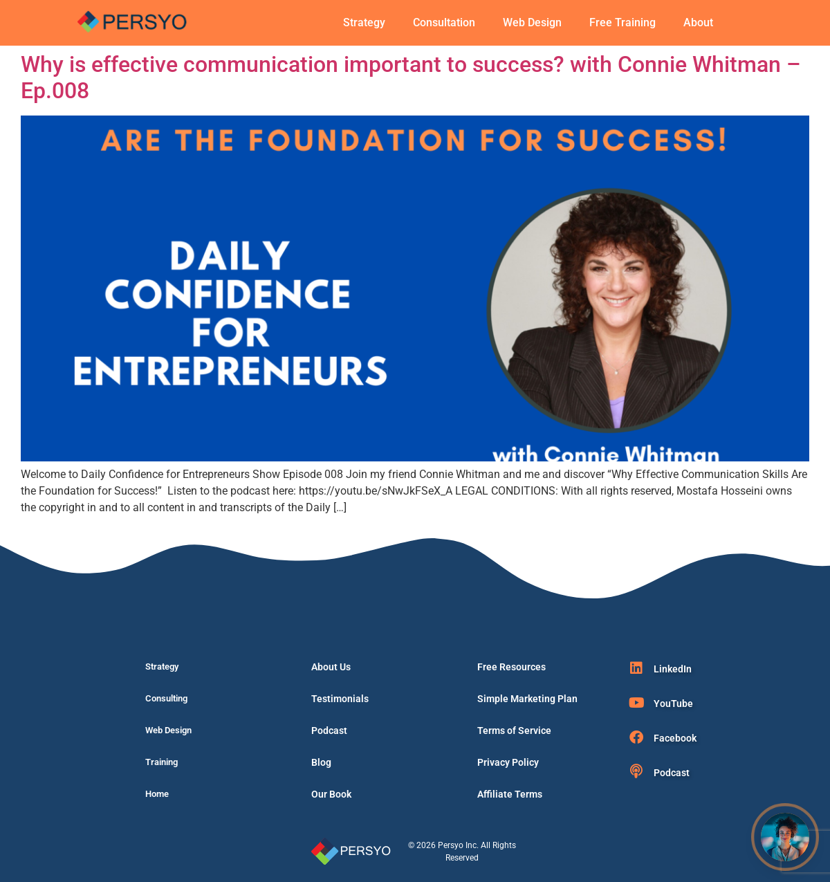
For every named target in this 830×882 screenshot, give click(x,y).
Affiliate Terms (509, 794)
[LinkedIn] (636, 668)
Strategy (364, 22)
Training (161, 762)
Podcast (329, 730)
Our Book (331, 794)
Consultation (444, 22)
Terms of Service (514, 730)
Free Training (622, 22)
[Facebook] (636, 737)
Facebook (675, 738)
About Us (331, 666)
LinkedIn (673, 668)
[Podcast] (636, 771)
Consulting (166, 698)
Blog (321, 762)
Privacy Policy (508, 762)
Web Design (532, 22)
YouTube (673, 703)
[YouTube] (636, 703)
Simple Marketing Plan (527, 698)
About (698, 22)
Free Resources (511, 666)
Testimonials (340, 698)
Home (157, 794)
